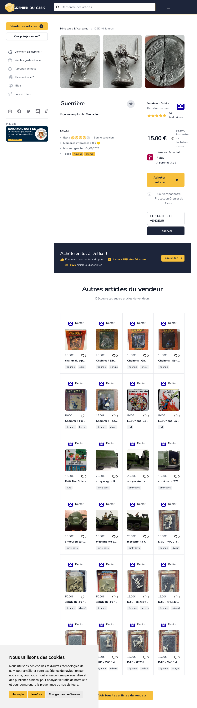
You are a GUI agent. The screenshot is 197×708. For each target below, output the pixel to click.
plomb (89, 153)
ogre (81, 366)
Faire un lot (173, 258)
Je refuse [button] (36, 694)
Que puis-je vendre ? (27, 36)
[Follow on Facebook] (19, 111)
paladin (145, 668)
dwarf (175, 547)
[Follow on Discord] (38, 111)
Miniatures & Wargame (74, 28)
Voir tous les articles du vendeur (122, 695)
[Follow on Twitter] (28, 111)
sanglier (114, 366)
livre (69, 487)
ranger (175, 668)
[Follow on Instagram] (10, 111)
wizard (176, 608)
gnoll (144, 366)
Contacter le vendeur (161, 218)
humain (83, 427)
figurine (78, 153)
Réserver (165, 231)
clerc (112, 427)
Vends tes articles (27, 26)
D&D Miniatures (104, 28)
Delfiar (164, 103)
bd (130, 427)
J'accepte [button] (18, 694)
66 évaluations (176, 115)
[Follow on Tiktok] (46, 111)
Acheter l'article (166, 179)
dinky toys (103, 487)
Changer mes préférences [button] (64, 694)
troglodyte (147, 608)
